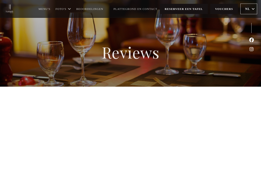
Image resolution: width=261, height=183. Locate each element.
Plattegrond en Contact (135, 8)
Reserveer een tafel (184, 8)
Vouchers (224, 8)
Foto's (63, 9)
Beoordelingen (89, 8)
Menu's (44, 8)
